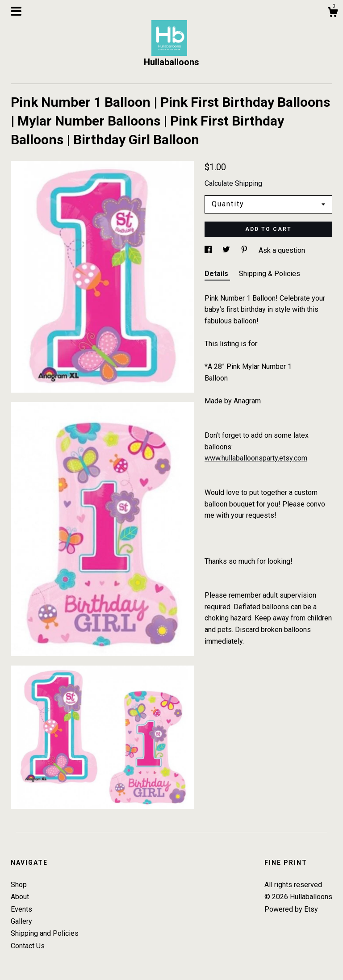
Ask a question (282, 250)
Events (21, 909)
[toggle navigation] (16, 11)
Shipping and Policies (45, 933)
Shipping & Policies (269, 273)
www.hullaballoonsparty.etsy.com (256, 458)
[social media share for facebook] (209, 250)
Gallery (21, 921)
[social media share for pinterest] (245, 250)
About (20, 896)
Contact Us (28, 946)
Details (217, 273)
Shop (19, 884)
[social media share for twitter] (227, 250)
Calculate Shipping (233, 183)
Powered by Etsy (291, 909)
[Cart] (333, 13)
